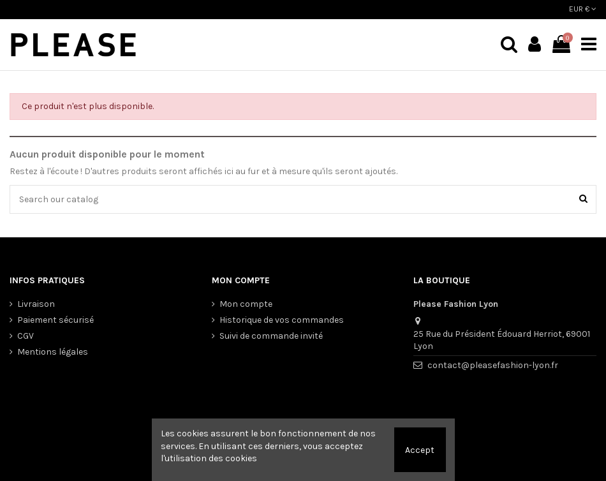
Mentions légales (52, 351)
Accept (419, 450)
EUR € (582, 8)
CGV (25, 335)
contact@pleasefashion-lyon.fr (492, 365)
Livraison (36, 304)
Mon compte (245, 304)
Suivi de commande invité (271, 335)
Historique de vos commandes (281, 319)
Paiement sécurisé (55, 319)
